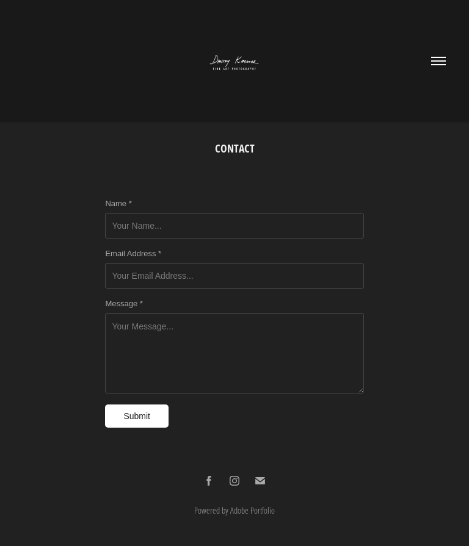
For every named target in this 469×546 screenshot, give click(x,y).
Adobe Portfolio (252, 510)
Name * (118, 203)
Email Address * (133, 254)
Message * (123, 304)
